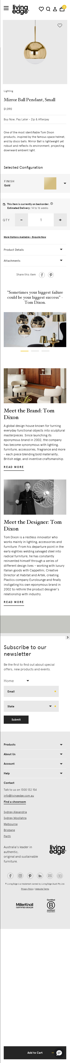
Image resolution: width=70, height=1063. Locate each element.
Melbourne (11, 824)
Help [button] (7, 773)
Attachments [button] (12, 260)
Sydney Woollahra (15, 818)
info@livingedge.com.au (19, 795)
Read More (14, 467)
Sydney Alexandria (15, 812)
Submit (16, 719)
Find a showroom (15, 802)
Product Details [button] (14, 249)
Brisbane (9, 830)
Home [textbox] (9, 681)
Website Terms (42, 889)
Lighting (8, 90)
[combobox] (18, 680)
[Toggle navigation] (6, 8)
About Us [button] (9, 754)
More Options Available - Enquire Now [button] (25, 237)
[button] (35, 183)
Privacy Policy (27, 889)
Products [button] (9, 744)
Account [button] (9, 763)
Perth (7, 836)
